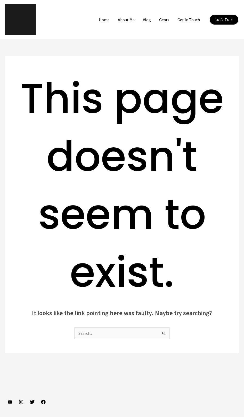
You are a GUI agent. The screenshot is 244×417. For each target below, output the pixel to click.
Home (104, 19)
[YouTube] (10, 402)
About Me (126, 19)
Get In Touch (188, 19)
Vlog (147, 19)
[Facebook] (43, 402)
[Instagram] (21, 402)
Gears (164, 19)
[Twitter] (32, 402)
